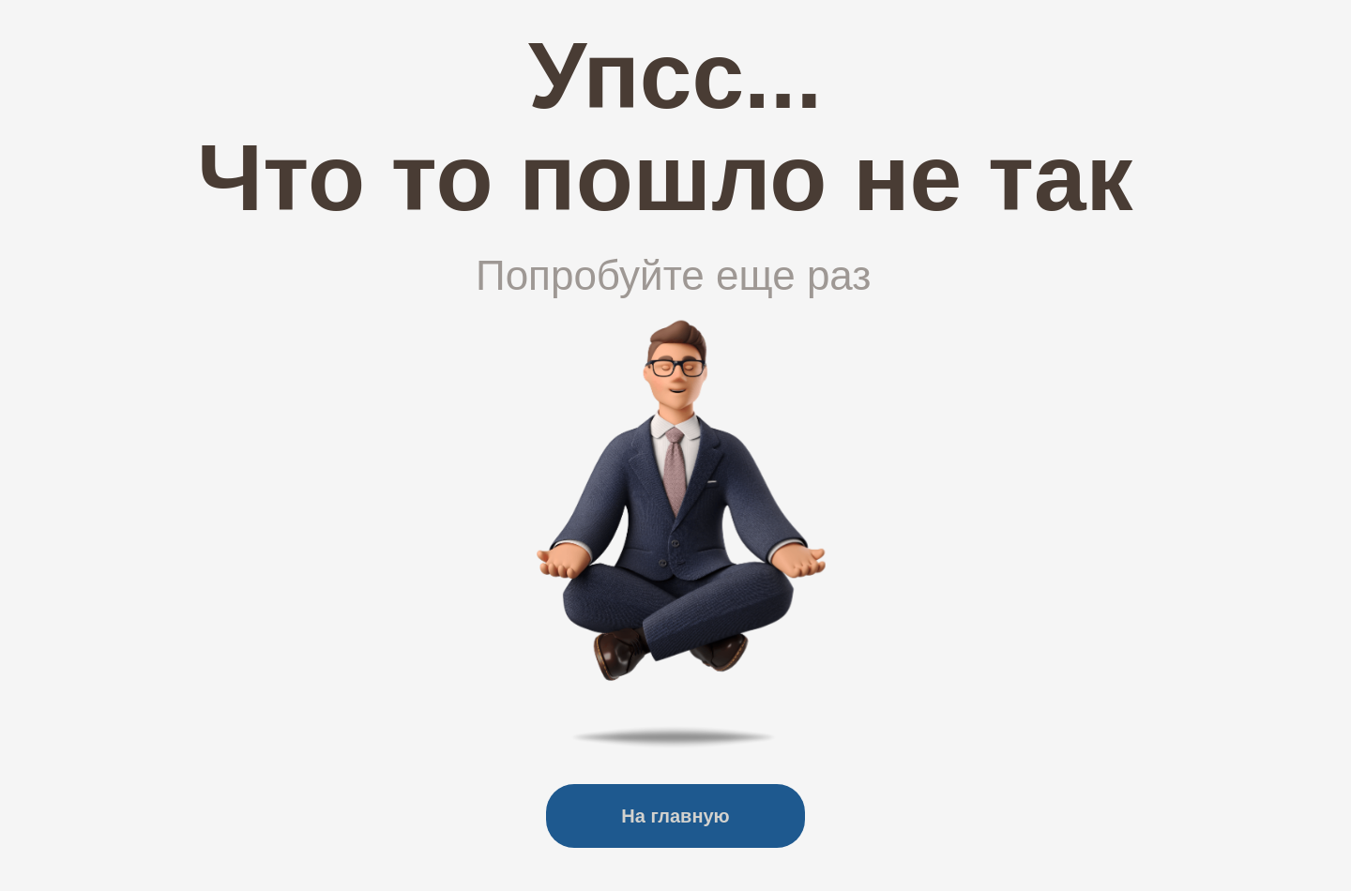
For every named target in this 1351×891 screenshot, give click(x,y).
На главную (675, 816)
